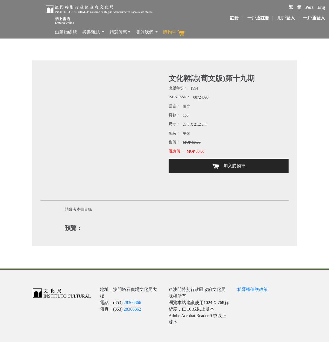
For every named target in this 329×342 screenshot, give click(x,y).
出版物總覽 (66, 32)
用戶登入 (286, 18)
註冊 (234, 18)
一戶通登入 (314, 18)
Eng (321, 7)
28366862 (132, 309)
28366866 (132, 302)
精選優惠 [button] (118, 32)
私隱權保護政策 (252, 289)
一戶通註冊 (258, 18)
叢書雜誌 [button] (91, 32)
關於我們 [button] (145, 32)
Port (309, 7)
